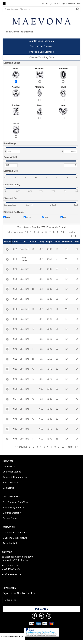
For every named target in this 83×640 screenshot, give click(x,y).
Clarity (41, 241)
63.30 (49, 439)
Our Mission (9, 466)
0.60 (15, 319)
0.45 (15, 269)
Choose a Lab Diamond (41, 52)
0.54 (15, 399)
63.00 (49, 409)
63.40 (49, 299)
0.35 (15, 259)
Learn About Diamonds (15, 532)
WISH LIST (69, 4)
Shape (7, 241)
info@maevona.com (12, 574)
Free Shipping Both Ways (16, 502)
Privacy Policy (10, 518)
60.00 (49, 249)
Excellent (24, 249)
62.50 (49, 259)
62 (57, 379)
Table (57, 241)
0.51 (15, 429)
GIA (45, 217)
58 (57, 249)
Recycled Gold (10, 543)
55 (57, 259)
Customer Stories (12, 472)
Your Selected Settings (40, 41)
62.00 (49, 269)
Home (7, 32)
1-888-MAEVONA (11, 568)
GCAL (27, 217)
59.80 (49, 329)
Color (33, 241)
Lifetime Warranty (12, 513)
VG (66, 259)
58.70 (49, 309)
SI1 (41, 269)
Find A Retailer (10, 482)
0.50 (15, 279)
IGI (63, 217)
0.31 (15, 249)
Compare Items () (12, 636)
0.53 (15, 369)
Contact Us (8, 488)
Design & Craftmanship (15, 477)
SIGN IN (57, 4)
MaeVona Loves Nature (15, 538)
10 (62, 232)
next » (71, 232)
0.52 (15, 359)
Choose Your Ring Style (41, 57)
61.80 (49, 349)
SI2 (41, 249)
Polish (77, 241)
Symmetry (67, 241)
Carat (15, 241)
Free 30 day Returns (13, 507)
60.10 (49, 359)
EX (66, 249)
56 (57, 289)
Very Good (24, 259)
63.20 (49, 279)
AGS (6, 217)
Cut (24, 241)
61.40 (49, 289)
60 (57, 309)
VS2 (41, 389)
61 (57, 329)
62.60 (49, 339)
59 (57, 339)
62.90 (49, 319)
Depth (49, 241)
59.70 (49, 379)
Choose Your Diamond (41, 46)
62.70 (49, 369)
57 (57, 369)
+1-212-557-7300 (10, 565)
